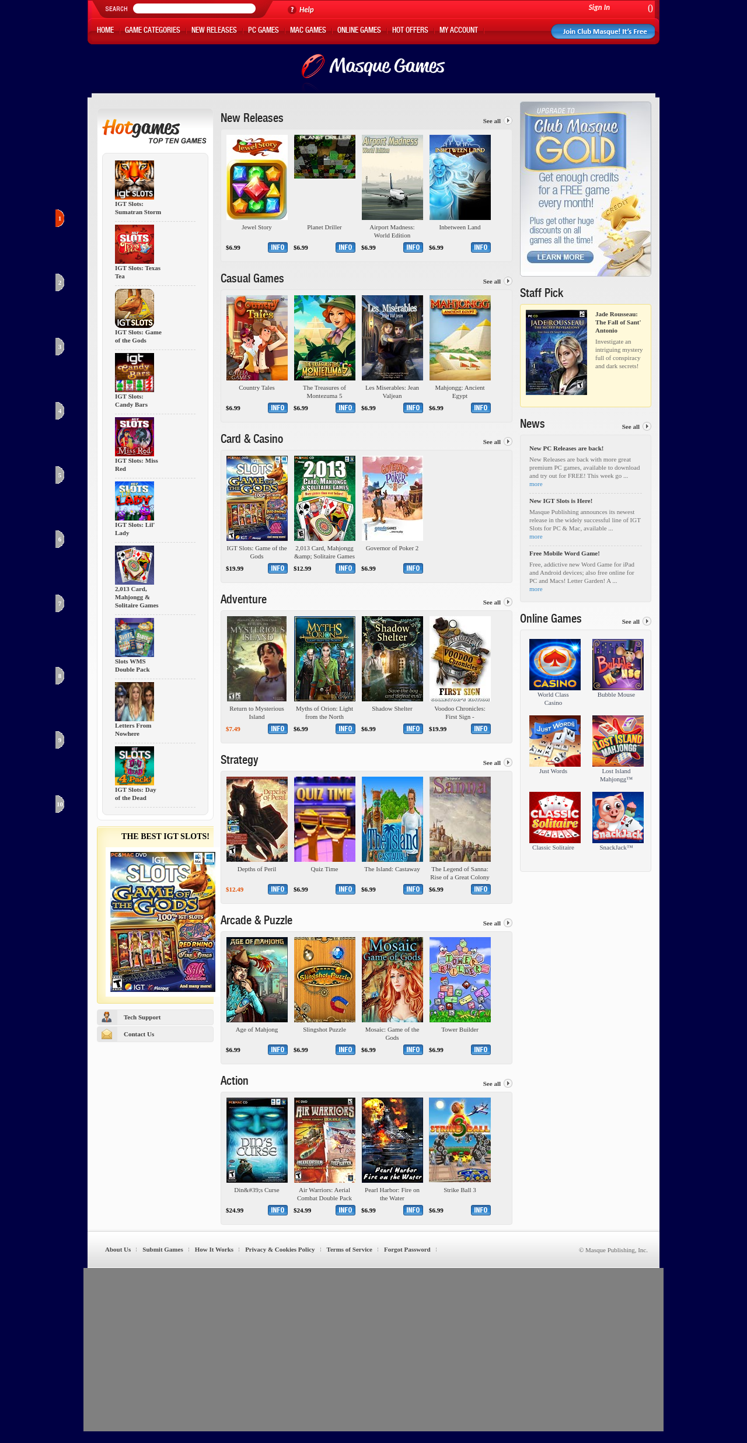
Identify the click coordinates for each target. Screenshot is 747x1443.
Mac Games (308, 31)
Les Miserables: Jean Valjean (392, 391)
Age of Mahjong (257, 1029)
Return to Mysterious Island (256, 712)
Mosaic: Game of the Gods (392, 1033)
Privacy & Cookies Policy (280, 1249)
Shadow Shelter (392, 708)
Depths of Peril (257, 868)
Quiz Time (324, 868)
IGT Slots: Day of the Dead (135, 794)
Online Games (359, 31)
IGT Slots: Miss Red (136, 465)
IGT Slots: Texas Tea (137, 272)
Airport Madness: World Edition (391, 231)
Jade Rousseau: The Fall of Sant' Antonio (618, 322)
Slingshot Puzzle (324, 1029)
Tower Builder (460, 1029)
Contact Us (139, 1033)
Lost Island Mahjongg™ (616, 774)
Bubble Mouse (616, 694)
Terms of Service (349, 1249)
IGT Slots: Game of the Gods (138, 336)
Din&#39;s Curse (256, 1189)
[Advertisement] (373, 1349)
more (536, 483)
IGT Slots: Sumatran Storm (138, 208)
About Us (118, 1249)
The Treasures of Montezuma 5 (324, 391)
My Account (458, 31)
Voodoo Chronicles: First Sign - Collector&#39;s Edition (460, 713)
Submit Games (162, 1249)
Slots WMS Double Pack (132, 665)
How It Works (214, 1249)
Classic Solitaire (553, 847)
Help (306, 9)
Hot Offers (410, 31)
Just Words (553, 770)
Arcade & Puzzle (256, 922)
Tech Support (142, 1017)
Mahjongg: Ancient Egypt (459, 391)
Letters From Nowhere (133, 730)
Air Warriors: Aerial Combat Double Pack (324, 1193)
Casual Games (252, 280)
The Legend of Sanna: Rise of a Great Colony (459, 873)
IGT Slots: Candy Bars (131, 400)
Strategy (240, 761)
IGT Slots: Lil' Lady (135, 529)
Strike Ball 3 (460, 1189)
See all (492, 120)
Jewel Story (257, 226)
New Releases (214, 31)
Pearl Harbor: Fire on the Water (392, 1193)
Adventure (244, 601)
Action (235, 1082)
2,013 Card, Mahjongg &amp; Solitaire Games (324, 552)
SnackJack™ (616, 847)
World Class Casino (553, 698)
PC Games (263, 31)
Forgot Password (407, 1249)
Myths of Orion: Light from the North (324, 712)
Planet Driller (324, 226)
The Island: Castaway (392, 868)
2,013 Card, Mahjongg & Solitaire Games (137, 597)
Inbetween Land (459, 226)
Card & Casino (252, 440)
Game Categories (152, 31)
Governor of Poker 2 (392, 547)
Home (105, 31)
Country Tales (257, 387)
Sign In (599, 7)
